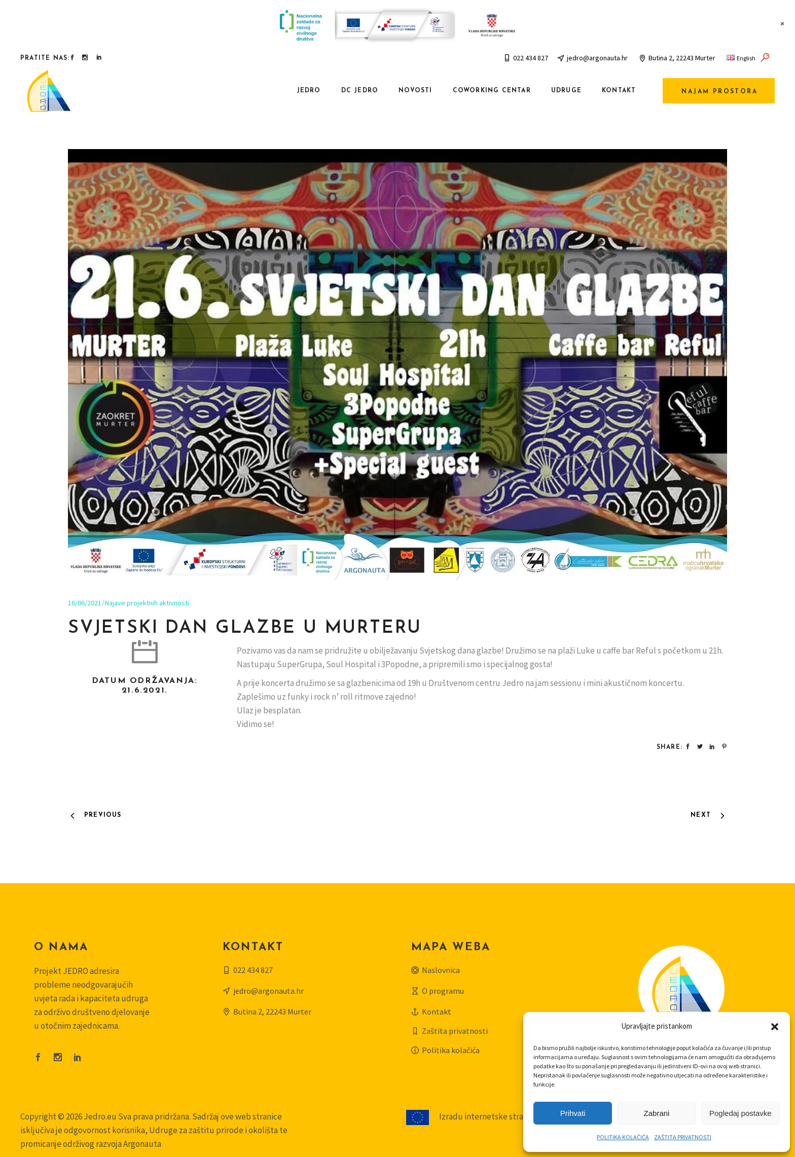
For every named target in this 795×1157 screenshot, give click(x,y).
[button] (775, 1027)
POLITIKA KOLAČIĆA (623, 1137)
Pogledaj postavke (740, 1113)
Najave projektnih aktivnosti (147, 602)
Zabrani (657, 1113)
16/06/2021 (84, 602)
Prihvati (573, 1113)
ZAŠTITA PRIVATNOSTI (682, 1137)
